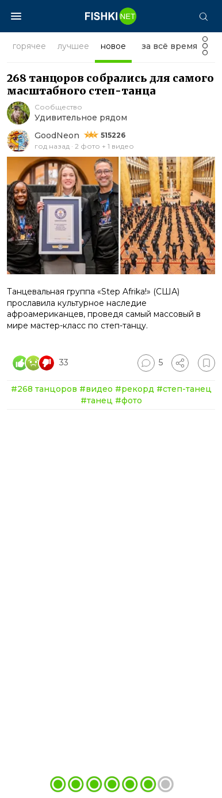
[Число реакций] (42, 363)
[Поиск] (203, 16)
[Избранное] (206, 363)
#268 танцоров (44, 389)
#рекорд (134, 389)
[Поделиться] (180, 363)
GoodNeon (57, 135)
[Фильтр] (205, 49)
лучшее (73, 46)
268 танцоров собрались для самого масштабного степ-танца (110, 84)
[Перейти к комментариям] (150, 363)
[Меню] (16, 16)
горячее (29, 46)
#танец (97, 400)
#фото (128, 400)
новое (113, 46)
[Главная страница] (111, 16)
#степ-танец (184, 389)
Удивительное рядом (81, 117)
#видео (96, 389)
